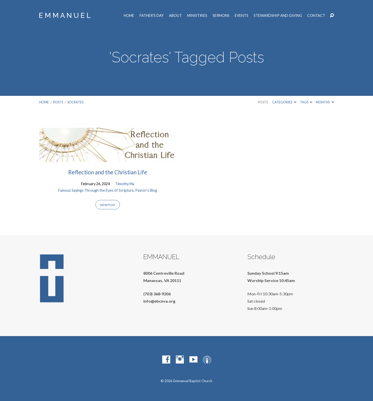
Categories (284, 102)
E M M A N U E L (65, 15)
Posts (58, 102)
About (175, 15)
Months (325, 102)
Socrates (75, 102)
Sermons (221, 15)
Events (241, 15)
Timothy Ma (124, 184)
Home (129, 15)
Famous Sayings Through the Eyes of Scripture (96, 190)
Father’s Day (152, 15)
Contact (316, 15)
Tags (306, 102)
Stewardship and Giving (278, 15)
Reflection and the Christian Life (107, 172)
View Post (107, 205)
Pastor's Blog (146, 190)
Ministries (197, 15)
